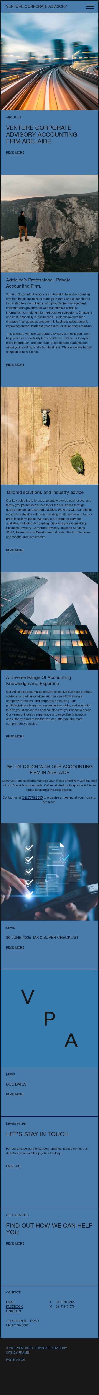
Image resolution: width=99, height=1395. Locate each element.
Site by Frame (17, 1353)
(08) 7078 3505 (32, 797)
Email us (13, 1166)
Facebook (14, 1306)
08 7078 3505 (65, 1302)
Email (10, 1302)
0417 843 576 (65, 1306)
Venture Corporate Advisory (36, 7)
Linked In (13, 1311)
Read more (15, 152)
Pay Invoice (15, 1360)
